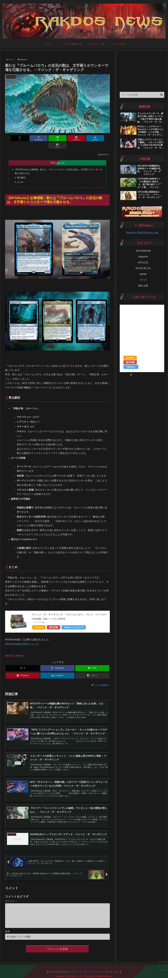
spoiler (20, 649)
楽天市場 (53, 620)
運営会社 (52, 969)
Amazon (39, 620)
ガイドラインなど (76, 969)
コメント (11, 894)
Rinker (43, 615)
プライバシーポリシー (96, 969)
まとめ (20, 175)
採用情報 (62, 969)
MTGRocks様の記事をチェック (22, 636)
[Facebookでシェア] (31, 138)
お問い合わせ (114, 969)
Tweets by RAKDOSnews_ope (142, 232)
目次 (53, 155)
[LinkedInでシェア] (83, 138)
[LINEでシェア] (48, 138)
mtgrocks (10, 649)
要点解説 (21, 170)
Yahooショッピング (73, 620)
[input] (142, 95)
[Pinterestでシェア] (66, 138)
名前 (7, 929)
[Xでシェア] (13, 138)
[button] (101, 138)
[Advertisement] (142, 70)
